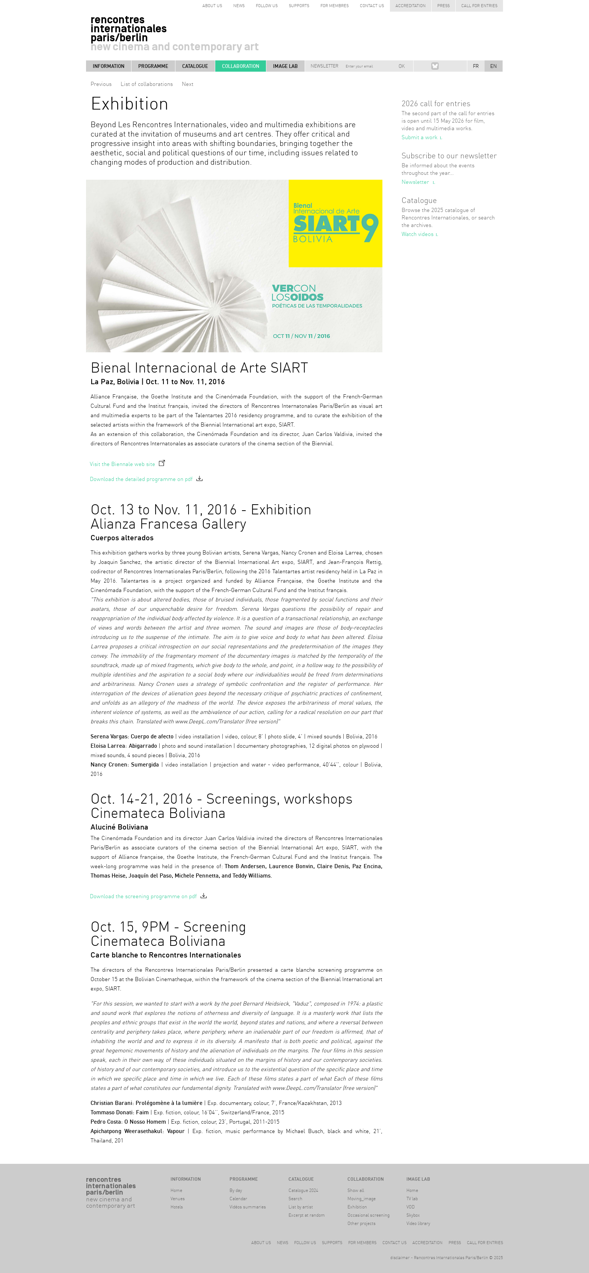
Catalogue (195, 66)
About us (261, 1242)
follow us (267, 5)
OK (402, 66)
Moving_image (361, 1198)
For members (362, 1242)
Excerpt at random (306, 1215)
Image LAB (285, 66)
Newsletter (324, 66)
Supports (299, 5)
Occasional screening (368, 1215)
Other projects (361, 1223)
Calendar (238, 1198)
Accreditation (411, 5)
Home (176, 1190)
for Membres (334, 5)
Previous (101, 83)
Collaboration (240, 66)
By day (236, 1190)
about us (212, 5)
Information (108, 66)
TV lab (412, 1198)
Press (443, 5)
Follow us (305, 1242)
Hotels (177, 1207)
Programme (153, 66)
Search (295, 1198)
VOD (410, 1207)
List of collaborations (147, 83)
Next (187, 83)
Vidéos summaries (248, 1207)
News (239, 5)
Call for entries (479, 5)
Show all (355, 1190)
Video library (418, 1223)
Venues (178, 1198)
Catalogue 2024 (303, 1190)
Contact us (372, 5)
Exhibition (357, 1207)
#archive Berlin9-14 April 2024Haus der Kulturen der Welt (112, 1228)
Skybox (413, 1215)
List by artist (300, 1207)
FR (476, 66)
